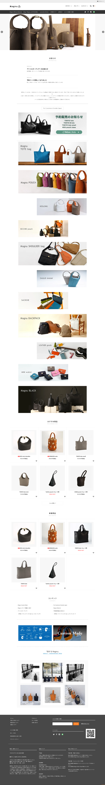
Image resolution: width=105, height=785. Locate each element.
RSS (11, 731)
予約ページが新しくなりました (37, 80)
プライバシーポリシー (15, 735)
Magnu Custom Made (23, 604)
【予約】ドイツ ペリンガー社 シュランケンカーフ (64, 613)
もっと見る (53, 503)
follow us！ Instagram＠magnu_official (52, 653)
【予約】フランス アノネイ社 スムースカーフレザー (29, 613)
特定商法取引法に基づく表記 (16, 733)
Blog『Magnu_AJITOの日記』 (31, 12)
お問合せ (60, 12)
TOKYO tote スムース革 (81, 547)
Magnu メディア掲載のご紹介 (24, 607)
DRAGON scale (52, 456)
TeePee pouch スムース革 (52, 492)
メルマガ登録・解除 (69, 12)
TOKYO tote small (81, 456)
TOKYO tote (24, 583)
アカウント (100, 1)
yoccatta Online (44, 12)
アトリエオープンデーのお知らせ (37, 69)
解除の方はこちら (85, 723)
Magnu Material (57, 607)
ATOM (13, 731)
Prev (2, 32)
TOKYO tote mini (24, 492)
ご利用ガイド (53, 12)
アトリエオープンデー (23, 610)
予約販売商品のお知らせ (58, 610)
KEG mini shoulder (24, 456)
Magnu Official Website (16, 12)
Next (103, 32)
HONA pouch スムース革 (81, 492)
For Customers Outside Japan (52, 108)
